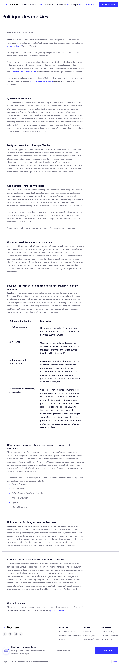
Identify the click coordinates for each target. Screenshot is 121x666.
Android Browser (20, 497)
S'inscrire (90, 4)
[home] (11, 4)
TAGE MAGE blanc (91, 639)
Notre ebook (106, 639)
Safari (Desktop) (19, 493)
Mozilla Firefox (18, 488)
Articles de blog (107, 631)
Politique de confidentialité (70, 635)
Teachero (22, 662)
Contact (62, 639)
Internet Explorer (19, 507)
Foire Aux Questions (109, 635)
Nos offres (49, 4)
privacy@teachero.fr (59, 610)
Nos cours (87, 631)
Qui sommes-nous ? (67, 631)
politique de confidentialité (24, 71)
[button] (31, 4)
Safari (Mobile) (37, 493)
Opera (15, 502)
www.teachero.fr (14, 46)
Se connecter (108, 4)
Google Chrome (19, 484)
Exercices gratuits (90, 635)
